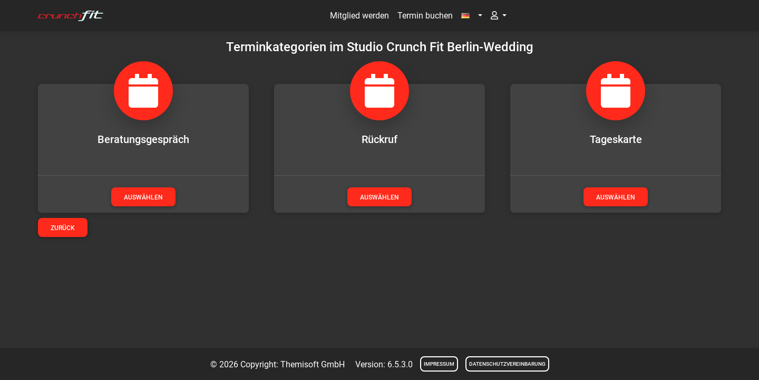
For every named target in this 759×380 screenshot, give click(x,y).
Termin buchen (425, 16)
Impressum (439, 364)
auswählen (143, 197)
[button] (471, 16)
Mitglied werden (359, 16)
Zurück (63, 228)
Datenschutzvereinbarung (507, 364)
